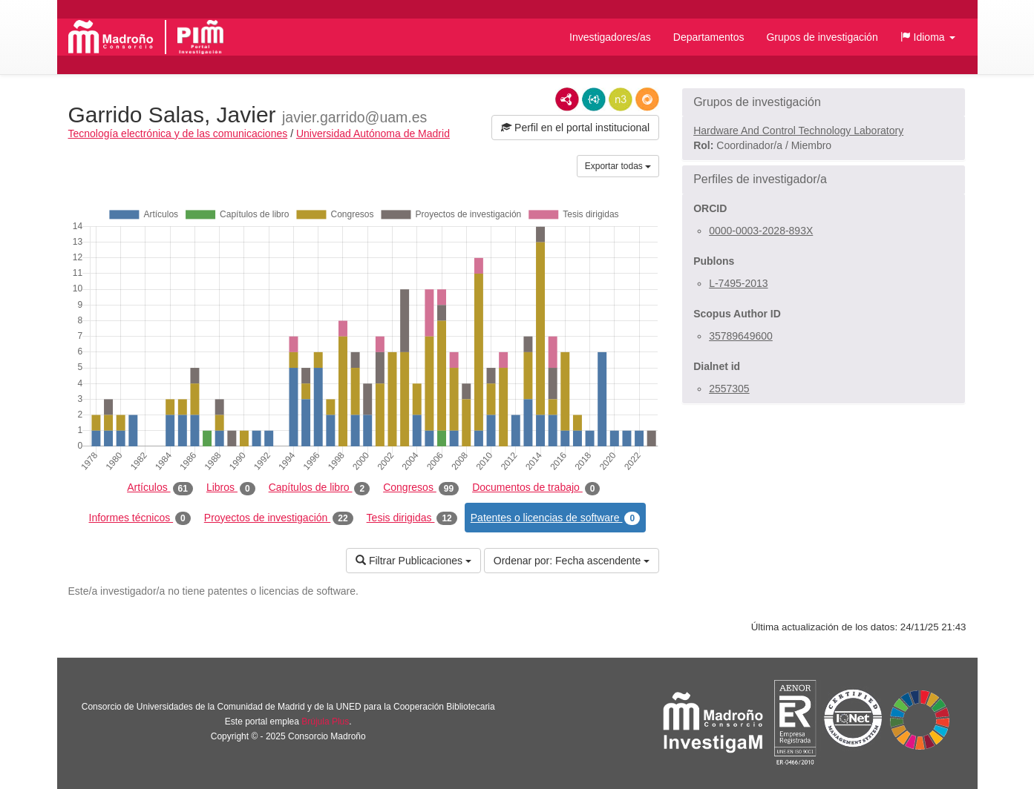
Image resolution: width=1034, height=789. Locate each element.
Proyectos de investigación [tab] (278, 518)
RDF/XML (567, 99)
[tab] (823, 102)
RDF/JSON (647, 99)
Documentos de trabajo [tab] (536, 488)
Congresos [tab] (421, 488)
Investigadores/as (610, 37)
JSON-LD (594, 99)
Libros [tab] (230, 488)
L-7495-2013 (738, 283)
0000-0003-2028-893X (761, 231)
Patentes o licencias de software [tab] (555, 518)
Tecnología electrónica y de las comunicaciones (178, 133)
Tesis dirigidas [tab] (412, 518)
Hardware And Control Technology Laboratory (798, 130)
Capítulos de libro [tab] (319, 488)
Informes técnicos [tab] (140, 518)
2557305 (729, 388)
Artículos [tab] (160, 488)
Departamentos (709, 37)
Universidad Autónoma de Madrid (373, 133)
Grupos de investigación (821, 37)
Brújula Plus (325, 721)
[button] (927, 37)
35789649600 (741, 336)
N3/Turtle (620, 99)
